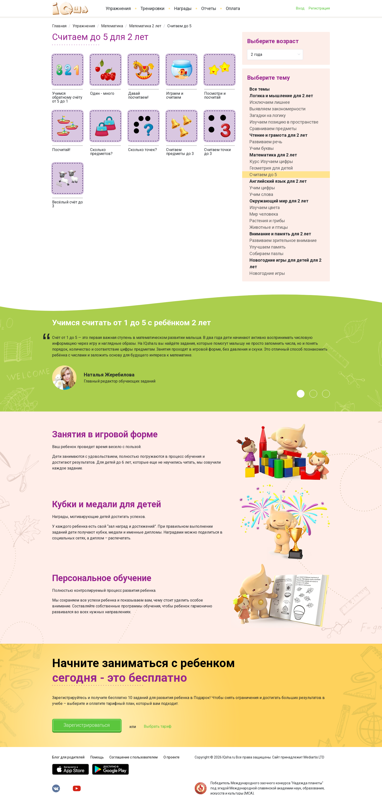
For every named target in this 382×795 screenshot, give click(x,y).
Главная (59, 26)
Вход (300, 8)
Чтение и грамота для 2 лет (278, 135)
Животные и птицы (268, 227)
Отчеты (208, 8)
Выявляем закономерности (277, 108)
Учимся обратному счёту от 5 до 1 (67, 97)
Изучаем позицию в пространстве (283, 122)
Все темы (259, 89)
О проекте (171, 756)
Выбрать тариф (161, 726)
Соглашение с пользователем (133, 756)
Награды (182, 8)
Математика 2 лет (145, 26)
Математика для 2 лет (273, 154)
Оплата (233, 8)
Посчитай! (61, 149)
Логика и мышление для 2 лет (281, 95)
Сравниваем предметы (273, 128)
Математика (112, 26)
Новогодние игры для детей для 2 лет (285, 263)
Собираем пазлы (266, 253)
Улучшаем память (267, 246)
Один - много (102, 93)
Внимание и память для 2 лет (280, 233)
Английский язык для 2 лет (278, 181)
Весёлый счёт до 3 (67, 204)
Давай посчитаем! (138, 95)
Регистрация (319, 8)
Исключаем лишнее (269, 102)
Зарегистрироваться (88, 725)
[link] (59, 26)
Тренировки (152, 8)
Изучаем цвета (264, 207)
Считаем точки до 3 (217, 151)
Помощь (97, 756)
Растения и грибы (267, 220)
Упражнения (118, 8)
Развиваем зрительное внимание (283, 240)
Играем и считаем (174, 95)
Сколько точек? (142, 149)
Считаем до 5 (263, 174)
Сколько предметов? (101, 151)
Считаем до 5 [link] (179, 26)
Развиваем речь (265, 141)
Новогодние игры (267, 273)
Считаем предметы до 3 (180, 151)
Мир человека (263, 214)
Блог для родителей (68, 756)
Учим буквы (261, 148)
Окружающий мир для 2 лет (278, 200)
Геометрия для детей (271, 168)
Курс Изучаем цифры (271, 161)
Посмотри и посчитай (215, 95)
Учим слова (261, 194)
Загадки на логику (267, 115)
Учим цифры (262, 187)
